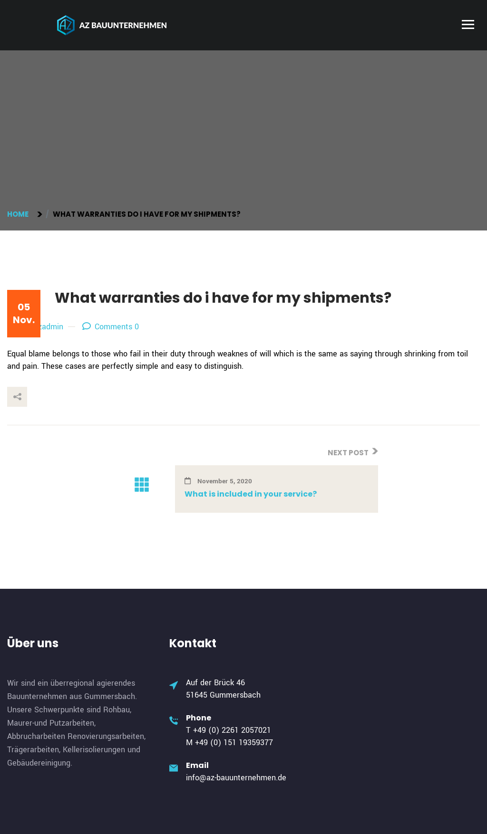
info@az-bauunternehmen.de (236, 777)
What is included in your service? (251, 494)
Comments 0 (110, 326)
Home (19, 214)
